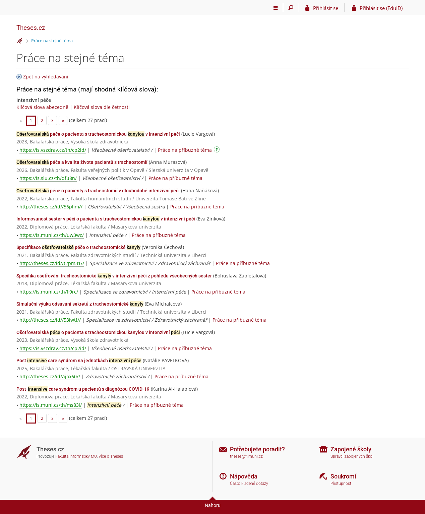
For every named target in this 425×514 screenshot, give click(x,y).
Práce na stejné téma (52, 41)
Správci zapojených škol (351, 456)
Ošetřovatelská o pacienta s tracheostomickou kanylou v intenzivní (98, 332)
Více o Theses (111, 456)
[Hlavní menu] (275, 7)
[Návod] (217, 150)
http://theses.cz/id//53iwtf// (50, 320)
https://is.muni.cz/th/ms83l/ (50, 405)
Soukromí (343, 476)
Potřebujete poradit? (257, 449)
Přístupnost (340, 483)
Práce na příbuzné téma (185, 150)
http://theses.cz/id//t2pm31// (51, 263)
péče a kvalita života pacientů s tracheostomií (81, 162)
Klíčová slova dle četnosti (102, 107)
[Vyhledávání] (290, 7)
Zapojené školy (350, 449)
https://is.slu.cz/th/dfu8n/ (48, 178)
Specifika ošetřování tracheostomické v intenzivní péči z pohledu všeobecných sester (114, 275)
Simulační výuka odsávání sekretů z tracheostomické (79, 304)
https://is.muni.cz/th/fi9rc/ (48, 291)
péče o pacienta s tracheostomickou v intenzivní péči (98, 134)
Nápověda (243, 476)
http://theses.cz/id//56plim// (50, 206)
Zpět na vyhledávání (45, 76)
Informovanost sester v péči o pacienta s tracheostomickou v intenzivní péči (105, 218)
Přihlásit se (325, 8)
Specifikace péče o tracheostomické (78, 247)
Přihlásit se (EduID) (381, 8)
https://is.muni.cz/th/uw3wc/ (51, 235)
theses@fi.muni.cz (246, 456)
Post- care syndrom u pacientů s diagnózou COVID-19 (82, 389)
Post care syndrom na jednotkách (78, 360)
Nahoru (213, 505)
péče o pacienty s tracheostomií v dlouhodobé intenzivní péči (98, 190)
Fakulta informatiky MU (76, 456)
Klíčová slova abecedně (42, 107)
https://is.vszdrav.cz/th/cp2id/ (52, 150)
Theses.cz (30, 27)
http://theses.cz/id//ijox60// (49, 376)
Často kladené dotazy (249, 483)
